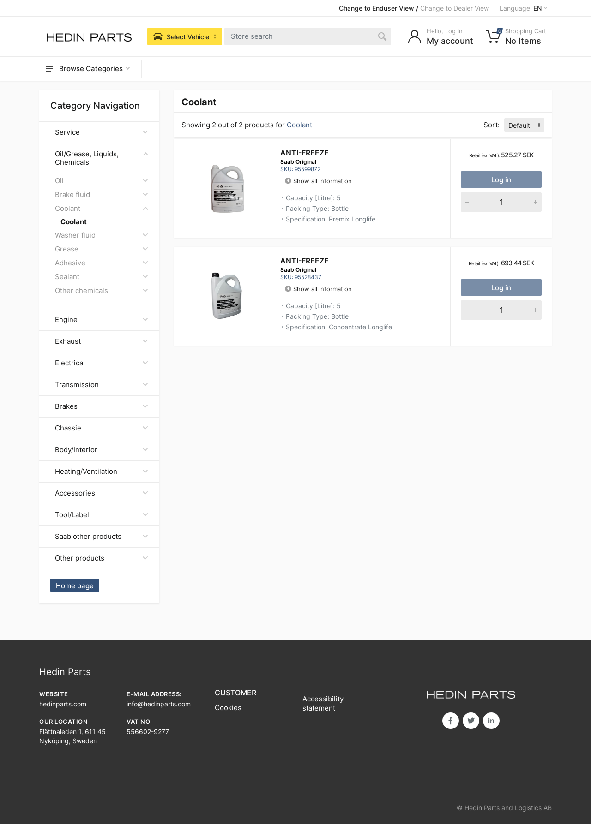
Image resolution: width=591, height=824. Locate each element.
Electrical (101, 362)
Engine (101, 319)
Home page (75, 585)
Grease (101, 249)
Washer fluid (101, 235)
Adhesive (101, 262)
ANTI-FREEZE (304, 152)
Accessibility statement (323, 703)
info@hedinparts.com (159, 704)
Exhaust (101, 341)
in (491, 720)
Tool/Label (101, 514)
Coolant (101, 208)
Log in (501, 179)
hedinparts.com (62, 704)
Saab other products (101, 536)
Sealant (101, 276)
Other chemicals (101, 290)
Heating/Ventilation (101, 471)
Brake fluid (101, 194)
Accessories (101, 493)
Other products (101, 558)
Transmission (101, 384)
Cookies (228, 707)
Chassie (101, 428)
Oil (101, 180)
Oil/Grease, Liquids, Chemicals (101, 158)
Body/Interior (101, 449)
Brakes (101, 406)
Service (101, 132)
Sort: (491, 124)
